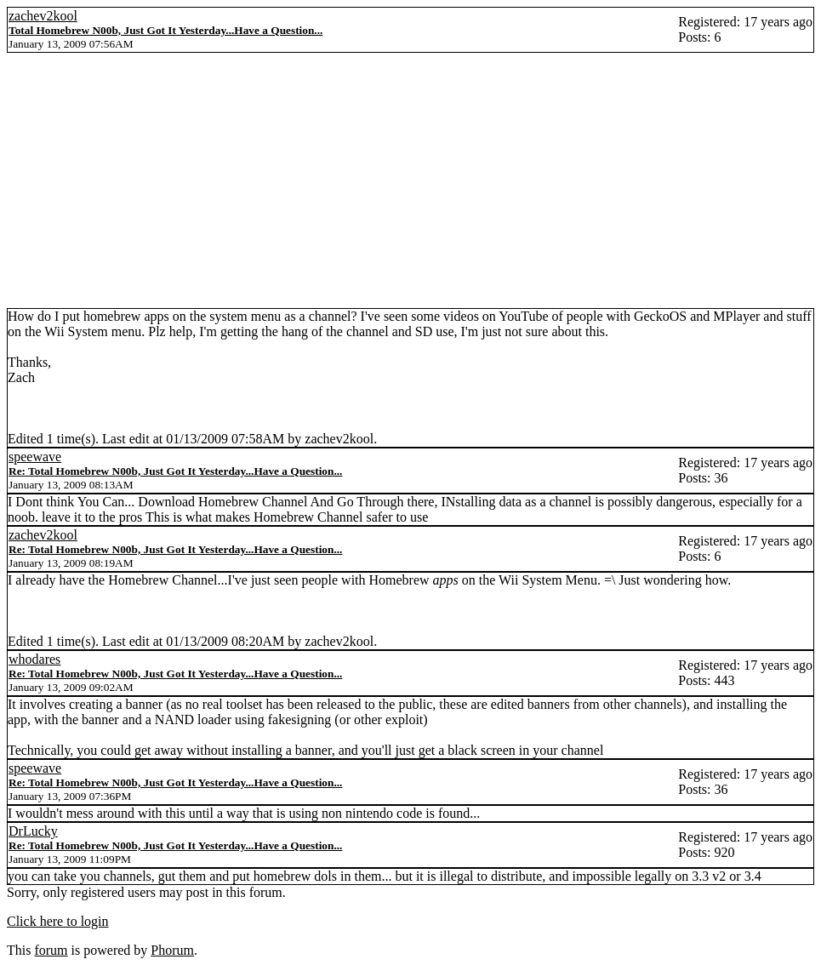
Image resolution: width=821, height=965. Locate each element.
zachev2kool (43, 16)
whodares (34, 659)
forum (50, 950)
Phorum (172, 950)
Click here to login (58, 921)
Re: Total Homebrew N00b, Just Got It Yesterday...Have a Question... (175, 471)
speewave (35, 456)
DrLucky (33, 831)
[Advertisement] (410, 180)
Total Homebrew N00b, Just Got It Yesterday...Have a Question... (165, 30)
